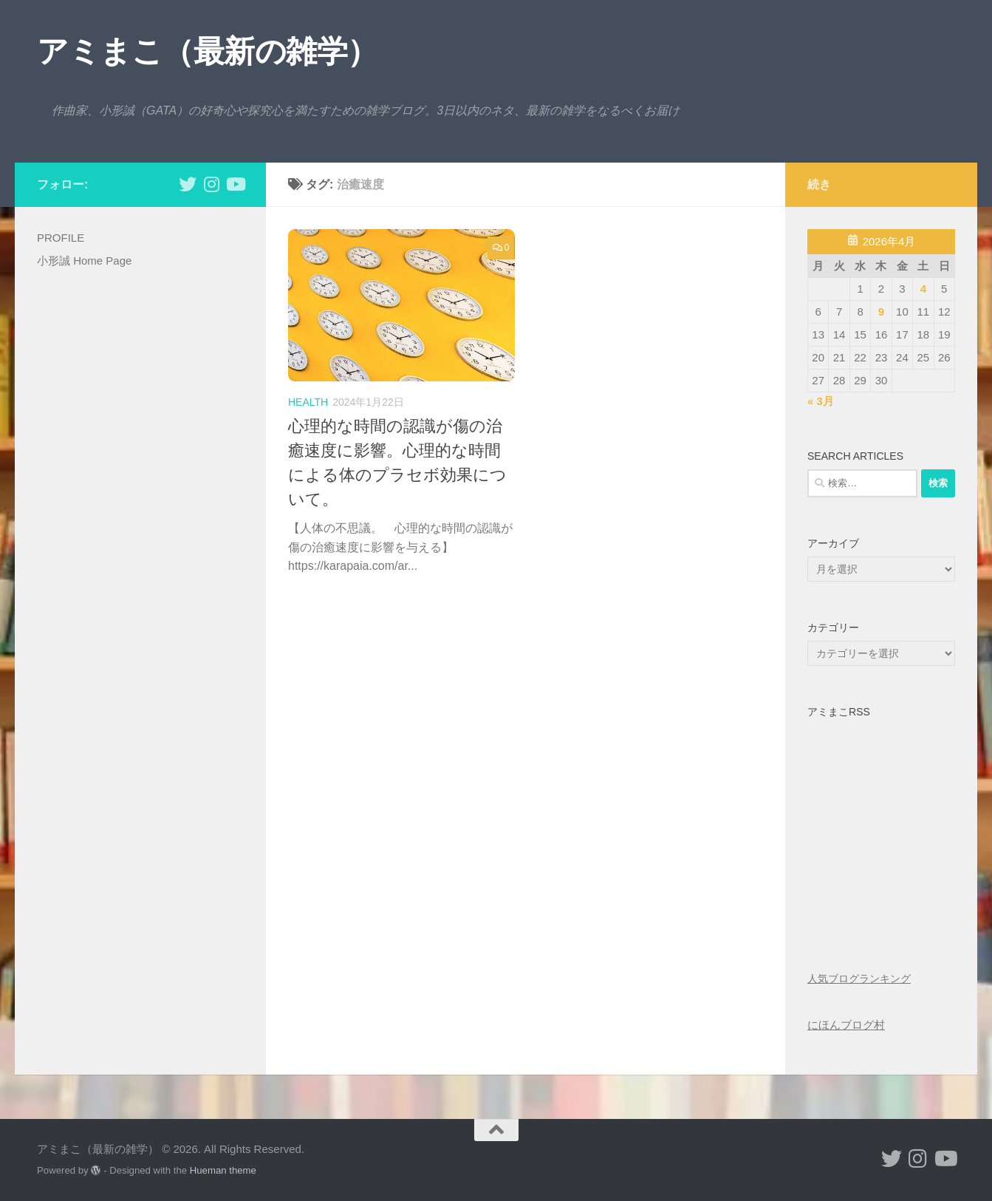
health (308, 402)
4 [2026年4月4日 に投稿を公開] (923, 288)
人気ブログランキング (859, 978)
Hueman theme (223, 1170)
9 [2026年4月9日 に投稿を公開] (881, 311)
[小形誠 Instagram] (211, 184)
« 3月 (820, 401)
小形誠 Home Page (84, 260)
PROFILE (60, 237)
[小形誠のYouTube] (235, 184)
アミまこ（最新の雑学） (207, 51)
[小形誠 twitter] (187, 184)
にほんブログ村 (846, 1024)
